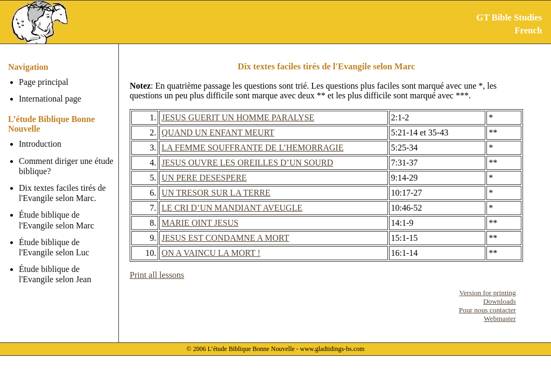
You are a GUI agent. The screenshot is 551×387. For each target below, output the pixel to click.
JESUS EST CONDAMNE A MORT (225, 237)
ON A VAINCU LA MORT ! (210, 252)
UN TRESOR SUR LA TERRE (215, 192)
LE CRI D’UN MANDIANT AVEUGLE (231, 207)
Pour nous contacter (487, 310)
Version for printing (488, 293)
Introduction (40, 143)
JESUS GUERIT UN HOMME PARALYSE (237, 117)
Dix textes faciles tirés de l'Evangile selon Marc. (62, 193)
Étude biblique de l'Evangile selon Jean (55, 274)
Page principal (43, 82)
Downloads (499, 301)
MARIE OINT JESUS (199, 222)
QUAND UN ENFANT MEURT (217, 132)
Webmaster (500, 318)
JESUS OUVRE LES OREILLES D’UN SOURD (247, 162)
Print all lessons (157, 275)
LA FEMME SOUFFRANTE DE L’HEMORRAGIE (252, 147)
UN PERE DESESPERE (203, 177)
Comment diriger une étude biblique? (66, 166)
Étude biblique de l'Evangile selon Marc (56, 220)
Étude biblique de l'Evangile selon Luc (54, 247)
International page (50, 98)
